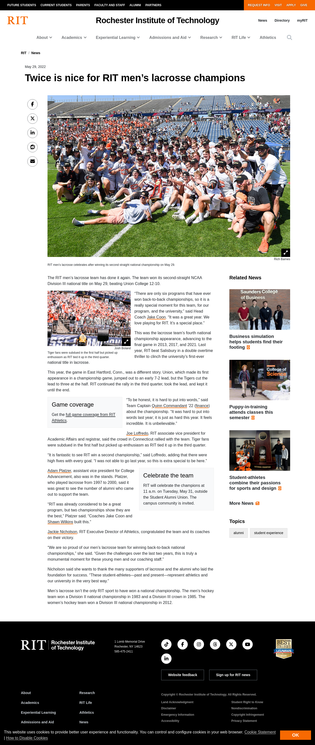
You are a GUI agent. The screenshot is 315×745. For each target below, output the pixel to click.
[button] (289, 37)
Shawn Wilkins (60, 522)
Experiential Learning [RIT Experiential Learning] (38, 712)
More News (241, 503)
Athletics (268, 37)
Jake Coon (156, 317)
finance (202, 406)
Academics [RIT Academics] (30, 703)
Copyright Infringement (247, 714)
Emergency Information (177, 714)
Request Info (259, 5)
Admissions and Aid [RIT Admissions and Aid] (37, 722)
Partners (153, 5)
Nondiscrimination (244, 708)
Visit (278, 5)
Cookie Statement (260, 732)
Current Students (56, 5)
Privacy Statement (244, 721)
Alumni (135, 5)
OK (295, 735)
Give (303, 5)
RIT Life (85, 703)
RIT (24, 53)
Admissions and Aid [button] (168, 37)
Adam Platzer (59, 471)
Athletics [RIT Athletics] (86, 712)
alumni (239, 533)
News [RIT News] (84, 722)
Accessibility (170, 721)
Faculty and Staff (109, 5)
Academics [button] (72, 37)
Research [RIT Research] (87, 693)
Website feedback (182, 675)
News (262, 20)
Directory (282, 20)
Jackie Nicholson (62, 532)
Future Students (21, 5)
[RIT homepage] (17, 20)
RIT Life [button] (239, 37)
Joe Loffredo (137, 433)
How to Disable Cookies (27, 738)
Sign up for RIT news (233, 675)
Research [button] (209, 37)
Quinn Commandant (169, 406)
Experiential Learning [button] (116, 37)
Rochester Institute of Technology (157, 20)
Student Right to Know (247, 702)
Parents (83, 5)
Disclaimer (168, 708)
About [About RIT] (26, 693)
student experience (268, 533)
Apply (291, 5)
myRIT (302, 20)
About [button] (42, 37)
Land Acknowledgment (177, 702)
